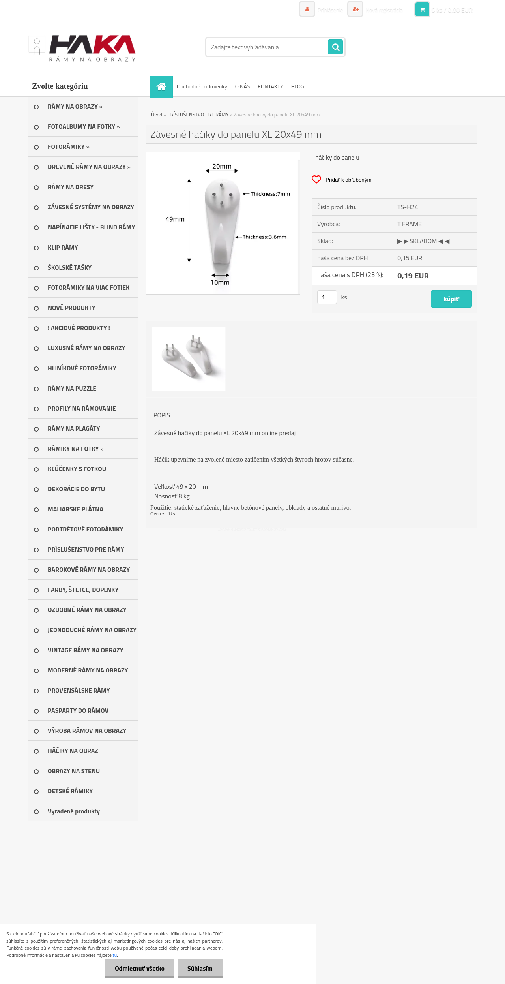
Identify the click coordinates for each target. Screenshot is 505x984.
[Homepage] (164, 86)
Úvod (156, 114)
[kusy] (327, 297)
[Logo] (82, 47)
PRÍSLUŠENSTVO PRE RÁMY (198, 114)
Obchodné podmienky (202, 86)
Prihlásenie (330, 10)
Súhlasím (200, 968)
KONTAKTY (270, 86)
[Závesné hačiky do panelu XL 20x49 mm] (223, 155)
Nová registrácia (384, 10)
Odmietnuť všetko (140, 968)
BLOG (297, 86)
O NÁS (242, 86)
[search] (335, 47)
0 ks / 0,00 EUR (452, 10)
